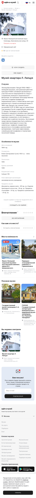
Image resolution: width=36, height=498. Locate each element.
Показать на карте (10, 43)
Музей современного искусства (9, 460)
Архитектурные (7, 440)
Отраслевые (23, 443)
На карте (4, 425)
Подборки (5, 428)
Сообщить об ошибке (18, 205)
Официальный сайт (10, 47)
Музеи (17, 8)
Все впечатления (18, 218)
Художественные (24, 454)
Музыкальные (23, 440)
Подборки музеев (25, 457)
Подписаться (18, 396)
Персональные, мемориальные (24, 447)
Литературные (6, 452)
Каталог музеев (8, 8)
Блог (3, 431)
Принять (18, 492)
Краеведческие (7, 449)
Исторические (6, 446)
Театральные (23, 451)
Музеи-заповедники (8, 456)
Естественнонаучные (8, 443)
